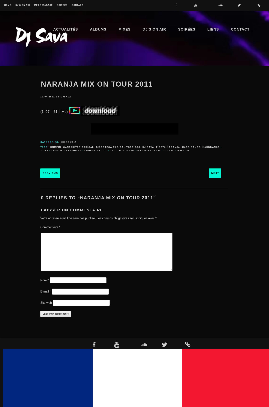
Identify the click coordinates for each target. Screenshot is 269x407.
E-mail (45, 291)
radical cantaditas (66, 151)
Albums (98, 29)
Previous (50, 173)
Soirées (62, 5)
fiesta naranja (168, 147)
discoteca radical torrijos (118, 147)
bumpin (55, 147)
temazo (169, 151)
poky (45, 151)
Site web (46, 302)
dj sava (148, 147)
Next (215, 173)
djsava (66, 97)
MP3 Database (43, 5)
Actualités (65, 29)
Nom (44, 280)
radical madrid (95, 151)
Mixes (124, 29)
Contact (77, 5)
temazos (183, 151)
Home (7, 5)
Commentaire (50, 227)
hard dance (191, 147)
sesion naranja (148, 151)
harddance (211, 147)
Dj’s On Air (22, 5)
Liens (213, 29)
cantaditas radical (78, 147)
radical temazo (122, 151)
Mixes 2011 (69, 142)
